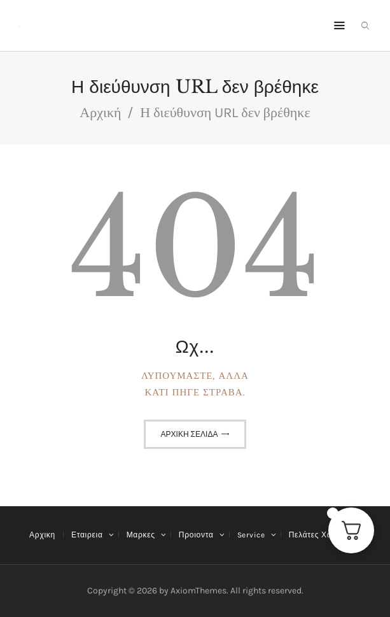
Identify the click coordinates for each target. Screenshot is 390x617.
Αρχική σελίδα (189, 434)
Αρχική (100, 112)
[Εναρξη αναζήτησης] (365, 25)
